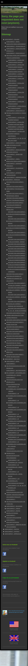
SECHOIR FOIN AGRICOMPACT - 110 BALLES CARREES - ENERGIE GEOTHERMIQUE (17, 304)
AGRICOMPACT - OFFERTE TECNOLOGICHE (13, 174)
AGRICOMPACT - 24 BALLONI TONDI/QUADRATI (16, 102)
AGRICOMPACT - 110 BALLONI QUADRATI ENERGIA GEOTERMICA (16, 134)
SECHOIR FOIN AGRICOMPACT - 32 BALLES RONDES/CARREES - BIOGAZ (17, 235)
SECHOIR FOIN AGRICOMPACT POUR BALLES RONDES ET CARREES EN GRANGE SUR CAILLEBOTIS (14, 277)
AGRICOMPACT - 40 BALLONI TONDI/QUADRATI (16, 93)
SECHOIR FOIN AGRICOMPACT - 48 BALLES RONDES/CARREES (17, 250)
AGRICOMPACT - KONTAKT (12, 531)
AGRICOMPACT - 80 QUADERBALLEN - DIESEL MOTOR (15, 467)
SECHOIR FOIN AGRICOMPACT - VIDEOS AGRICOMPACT (15, 328)
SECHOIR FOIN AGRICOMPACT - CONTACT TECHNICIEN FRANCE (15, 199)
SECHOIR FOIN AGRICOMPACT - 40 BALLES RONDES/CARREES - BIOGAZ (17, 228)
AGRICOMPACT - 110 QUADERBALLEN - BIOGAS (15, 461)
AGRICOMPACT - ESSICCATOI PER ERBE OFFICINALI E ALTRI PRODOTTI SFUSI (15, 145)
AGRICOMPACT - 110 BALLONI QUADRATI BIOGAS (16, 119)
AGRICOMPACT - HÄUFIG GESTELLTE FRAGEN (13, 512)
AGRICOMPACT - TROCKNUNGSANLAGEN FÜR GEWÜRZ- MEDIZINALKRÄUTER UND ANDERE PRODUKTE (15, 493)
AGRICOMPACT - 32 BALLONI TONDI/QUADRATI (16, 98)
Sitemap (12, 653)
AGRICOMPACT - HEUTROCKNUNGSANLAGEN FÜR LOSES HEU (15, 502)
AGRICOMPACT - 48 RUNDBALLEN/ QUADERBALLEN (17, 424)
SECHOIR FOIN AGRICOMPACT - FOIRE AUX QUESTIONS (15, 332)
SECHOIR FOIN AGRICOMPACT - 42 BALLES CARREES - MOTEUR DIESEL (17, 297)
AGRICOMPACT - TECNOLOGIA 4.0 (15, 46)
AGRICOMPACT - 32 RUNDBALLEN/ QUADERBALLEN (17, 434)
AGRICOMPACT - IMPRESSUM (13, 533)
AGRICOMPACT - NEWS (12, 361)
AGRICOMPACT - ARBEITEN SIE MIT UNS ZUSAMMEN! (16, 526)
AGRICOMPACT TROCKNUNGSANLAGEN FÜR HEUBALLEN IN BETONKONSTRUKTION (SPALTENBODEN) (14, 453)
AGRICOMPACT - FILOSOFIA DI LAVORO (14, 169)
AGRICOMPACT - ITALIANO (12, 39)
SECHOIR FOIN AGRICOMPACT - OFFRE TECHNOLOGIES (15, 355)
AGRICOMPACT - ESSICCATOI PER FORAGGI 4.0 (15, 50)
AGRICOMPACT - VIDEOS (13, 508)
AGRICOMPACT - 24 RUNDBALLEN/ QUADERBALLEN (17, 438)
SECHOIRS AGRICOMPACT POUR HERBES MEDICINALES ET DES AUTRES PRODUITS (15, 315)
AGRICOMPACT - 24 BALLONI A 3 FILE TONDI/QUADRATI (17, 107)
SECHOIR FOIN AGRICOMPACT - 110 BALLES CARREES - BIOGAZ (17, 284)
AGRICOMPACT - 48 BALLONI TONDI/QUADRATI (16, 89)
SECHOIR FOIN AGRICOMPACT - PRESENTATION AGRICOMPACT (15, 337)
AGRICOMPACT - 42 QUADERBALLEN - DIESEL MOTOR (15, 474)
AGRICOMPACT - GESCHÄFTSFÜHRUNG (12, 521)
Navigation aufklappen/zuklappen (14, 2)
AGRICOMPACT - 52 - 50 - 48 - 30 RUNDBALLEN (17, 486)
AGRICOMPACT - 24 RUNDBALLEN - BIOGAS (14, 415)
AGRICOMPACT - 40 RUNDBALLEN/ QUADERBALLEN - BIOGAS (17, 403)
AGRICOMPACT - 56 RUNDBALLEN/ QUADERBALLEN (17, 420)
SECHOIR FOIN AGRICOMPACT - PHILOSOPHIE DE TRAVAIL (15, 342)
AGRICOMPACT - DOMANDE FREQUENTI (14, 164)
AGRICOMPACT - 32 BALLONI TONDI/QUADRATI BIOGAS (16, 75)
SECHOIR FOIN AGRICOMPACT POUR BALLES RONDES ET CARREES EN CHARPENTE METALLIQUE (14, 206)
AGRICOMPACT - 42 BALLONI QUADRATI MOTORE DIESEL (16, 128)
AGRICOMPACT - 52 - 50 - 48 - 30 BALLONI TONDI (17, 139)
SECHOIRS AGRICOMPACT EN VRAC (16, 320)
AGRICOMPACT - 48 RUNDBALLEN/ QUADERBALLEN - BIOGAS (17, 396)
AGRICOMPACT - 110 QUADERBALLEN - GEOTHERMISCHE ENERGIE (16, 481)
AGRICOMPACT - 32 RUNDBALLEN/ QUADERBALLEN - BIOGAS (17, 410)
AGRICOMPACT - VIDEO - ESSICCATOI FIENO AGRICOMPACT (16, 160)
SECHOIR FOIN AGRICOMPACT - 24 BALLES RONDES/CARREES (17, 263)
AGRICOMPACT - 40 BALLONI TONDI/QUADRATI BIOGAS (16, 70)
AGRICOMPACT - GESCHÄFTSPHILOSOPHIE (13, 516)
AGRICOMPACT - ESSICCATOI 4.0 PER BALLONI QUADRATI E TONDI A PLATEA (16, 113)
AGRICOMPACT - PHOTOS (12, 529)
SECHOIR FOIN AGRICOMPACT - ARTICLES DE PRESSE (15, 346)
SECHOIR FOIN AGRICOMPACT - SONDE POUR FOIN (15, 323)
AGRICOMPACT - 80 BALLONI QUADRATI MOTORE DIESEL (16, 123)
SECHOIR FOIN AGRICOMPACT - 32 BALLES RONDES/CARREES (17, 259)
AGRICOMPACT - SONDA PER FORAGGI (14, 155)
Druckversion (5, 653)
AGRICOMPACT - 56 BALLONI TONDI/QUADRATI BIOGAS (16, 61)
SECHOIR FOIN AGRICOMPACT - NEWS (15, 183)
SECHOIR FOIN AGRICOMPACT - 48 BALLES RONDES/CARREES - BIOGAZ (17, 221)
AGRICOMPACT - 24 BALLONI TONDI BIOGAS (16, 79)
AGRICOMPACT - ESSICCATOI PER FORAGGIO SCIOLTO (15, 151)
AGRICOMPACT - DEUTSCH (12, 359)
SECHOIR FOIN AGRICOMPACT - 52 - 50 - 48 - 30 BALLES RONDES (17, 309)
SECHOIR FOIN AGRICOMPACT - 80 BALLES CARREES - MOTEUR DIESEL (17, 290)
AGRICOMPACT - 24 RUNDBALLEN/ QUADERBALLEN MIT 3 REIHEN (17, 444)
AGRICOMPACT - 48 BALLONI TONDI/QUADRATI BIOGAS (16, 66)
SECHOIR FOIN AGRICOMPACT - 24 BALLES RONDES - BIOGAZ (17, 240)
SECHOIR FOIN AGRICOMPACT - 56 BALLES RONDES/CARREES (17, 245)
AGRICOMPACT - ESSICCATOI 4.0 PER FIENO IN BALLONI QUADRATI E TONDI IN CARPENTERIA (16, 55)
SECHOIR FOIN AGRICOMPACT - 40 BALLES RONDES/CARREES (17, 254)
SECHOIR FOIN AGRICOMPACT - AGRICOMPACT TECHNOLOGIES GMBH (15, 189)
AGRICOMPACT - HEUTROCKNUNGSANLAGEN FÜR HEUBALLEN (15, 366)
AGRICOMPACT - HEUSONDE (14, 506)
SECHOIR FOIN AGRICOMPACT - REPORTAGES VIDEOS (15, 194)
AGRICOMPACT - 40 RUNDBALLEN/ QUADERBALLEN (17, 429)
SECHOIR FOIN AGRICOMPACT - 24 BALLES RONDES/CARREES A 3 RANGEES (17, 269)
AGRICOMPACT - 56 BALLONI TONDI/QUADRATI (16, 84)
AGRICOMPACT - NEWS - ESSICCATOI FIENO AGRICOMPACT (16, 43)
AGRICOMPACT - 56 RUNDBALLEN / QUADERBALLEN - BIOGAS (17, 389)
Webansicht (24, 653)
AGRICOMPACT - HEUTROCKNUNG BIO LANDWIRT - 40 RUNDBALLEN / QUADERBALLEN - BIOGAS (16, 373)
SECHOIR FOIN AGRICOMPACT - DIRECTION (15, 351)
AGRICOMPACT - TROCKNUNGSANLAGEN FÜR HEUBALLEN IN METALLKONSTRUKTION (14, 381)
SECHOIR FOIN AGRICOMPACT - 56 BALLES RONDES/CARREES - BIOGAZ (17, 214)
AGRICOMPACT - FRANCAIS (12, 179)
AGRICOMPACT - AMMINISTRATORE (16, 177)
